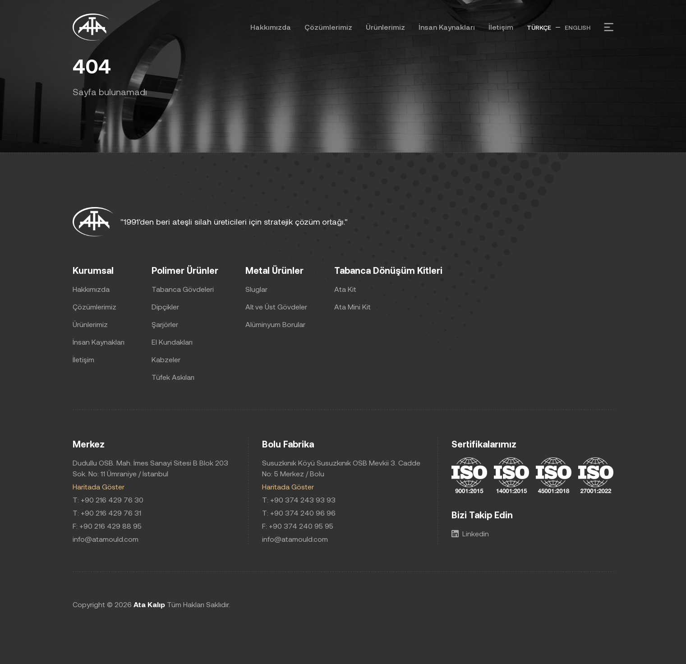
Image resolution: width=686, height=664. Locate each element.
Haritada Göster (98, 486)
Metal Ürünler (274, 270)
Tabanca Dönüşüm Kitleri (388, 270)
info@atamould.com (105, 539)
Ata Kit (345, 289)
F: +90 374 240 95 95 (297, 525)
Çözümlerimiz (328, 27)
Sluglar (256, 289)
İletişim (500, 27)
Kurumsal (93, 270)
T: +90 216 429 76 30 (108, 499)
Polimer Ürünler (185, 270)
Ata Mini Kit (352, 306)
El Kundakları (172, 341)
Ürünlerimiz (385, 27)
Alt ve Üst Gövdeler (276, 306)
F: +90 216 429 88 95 (107, 525)
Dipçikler (165, 306)
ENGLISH (577, 27)
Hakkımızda (270, 27)
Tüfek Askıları (173, 377)
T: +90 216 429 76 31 (107, 512)
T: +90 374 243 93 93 (299, 499)
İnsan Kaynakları (447, 27)
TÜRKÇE (539, 27)
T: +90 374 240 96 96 (299, 512)
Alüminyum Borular (275, 324)
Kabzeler (166, 359)
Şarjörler (165, 324)
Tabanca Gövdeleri (183, 289)
